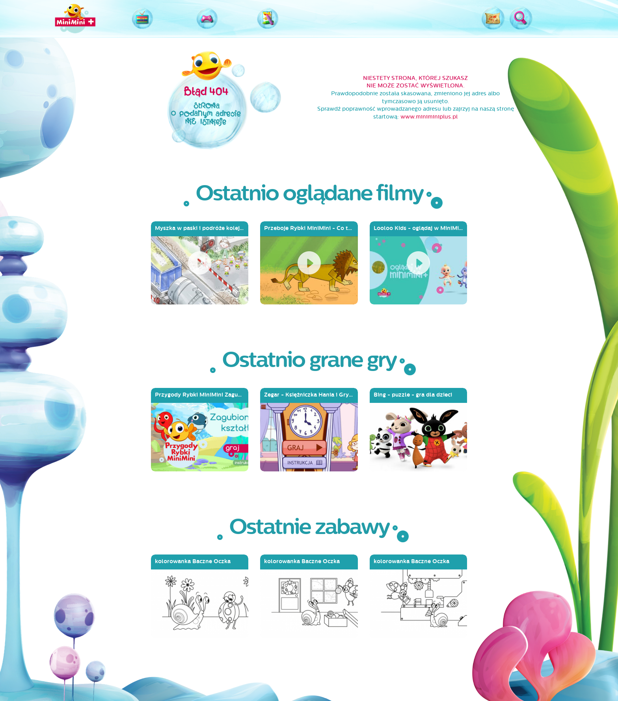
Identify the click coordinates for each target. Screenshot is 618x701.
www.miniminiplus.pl (429, 116)
